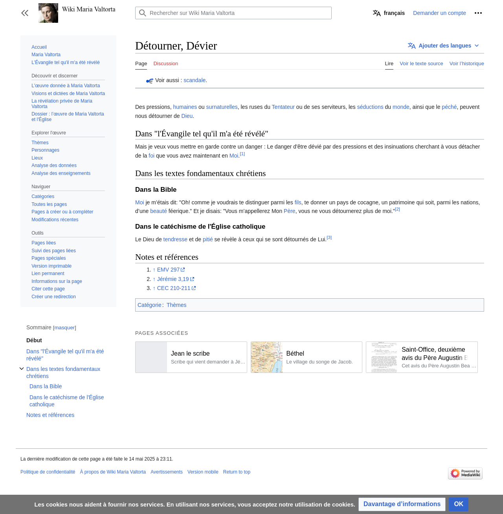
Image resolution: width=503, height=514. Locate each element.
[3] (329, 237)
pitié (208, 239)
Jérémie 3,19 (173, 279)
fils (298, 202)
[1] (242, 153)
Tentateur (283, 107)
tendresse (175, 239)
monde (401, 107)
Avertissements (167, 472)
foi (151, 155)
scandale (195, 80)
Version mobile (202, 472)
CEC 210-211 (174, 288)
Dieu (187, 116)
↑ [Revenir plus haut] (154, 269)
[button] (25, 13)
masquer (64, 327)
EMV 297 (168, 269)
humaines (185, 107)
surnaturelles (222, 107)
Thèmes (177, 305)
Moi (234, 155)
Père (290, 211)
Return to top (236, 472)
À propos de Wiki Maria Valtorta (113, 472)
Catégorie (150, 305)
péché (449, 107)
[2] (397, 209)
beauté (158, 211)
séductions (370, 107)
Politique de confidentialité (47, 472)
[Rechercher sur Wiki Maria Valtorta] (233, 13)
